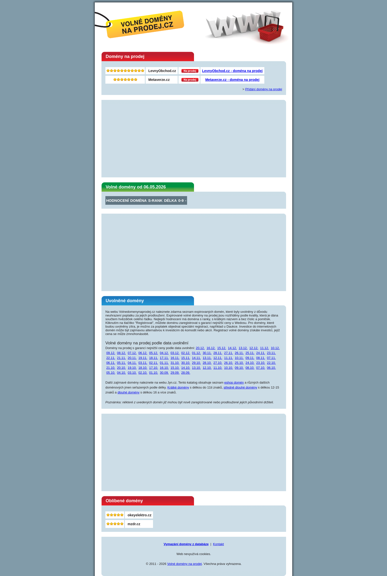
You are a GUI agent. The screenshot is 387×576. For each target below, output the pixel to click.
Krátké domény (178, 387)
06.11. (110, 363)
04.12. (164, 353)
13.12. (243, 348)
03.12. (175, 353)
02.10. (142, 372)
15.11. (185, 358)
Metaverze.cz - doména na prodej (232, 80)
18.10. (142, 368)
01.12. (196, 353)
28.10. (207, 363)
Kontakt (218, 544)
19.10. (132, 368)
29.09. (175, 372)
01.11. (164, 363)
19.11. (142, 358)
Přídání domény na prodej (263, 89)
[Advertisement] (193, 138)
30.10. (185, 363)
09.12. (110, 353)
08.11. (260, 358)
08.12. (121, 353)
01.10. (153, 372)
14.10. (185, 368)
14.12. (232, 348)
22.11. (110, 358)
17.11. (164, 358)
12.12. (253, 348)
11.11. (228, 358)
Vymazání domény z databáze (186, 544)
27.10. (217, 363)
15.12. (221, 348)
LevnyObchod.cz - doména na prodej (232, 71)
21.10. (110, 368)
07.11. (271, 358)
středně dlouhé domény (240, 387)
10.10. (228, 368)
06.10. (271, 368)
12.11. (217, 358)
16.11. (175, 358)
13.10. (196, 368)
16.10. (164, 368)
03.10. (132, 372)
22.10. (271, 363)
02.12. (185, 353)
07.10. (260, 368)
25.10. (239, 363)
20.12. (200, 348)
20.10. (121, 368)
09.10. (239, 368)
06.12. (142, 353)
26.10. (228, 363)
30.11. (207, 353)
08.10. (250, 368)
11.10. (217, 368)
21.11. (121, 358)
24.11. (260, 353)
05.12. (153, 353)
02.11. (153, 363)
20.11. (132, 358)
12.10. (207, 368)
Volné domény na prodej (184, 564)
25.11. (250, 353)
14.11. (196, 358)
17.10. (153, 368)
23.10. (260, 363)
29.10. (196, 363)
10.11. (239, 358)
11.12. (264, 348)
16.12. (211, 348)
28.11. (217, 353)
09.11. (250, 358)
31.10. (175, 363)
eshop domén (234, 382)
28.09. (185, 372)
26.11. (239, 353)
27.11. (228, 353)
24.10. (250, 363)
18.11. (153, 358)
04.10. (121, 372)
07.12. (132, 353)
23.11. (271, 353)
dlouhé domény (128, 392)
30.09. (164, 372)
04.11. (132, 363)
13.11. (207, 358)
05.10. (110, 372)
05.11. (121, 363)
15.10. (175, 368)
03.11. (142, 363)
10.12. (275, 348)
